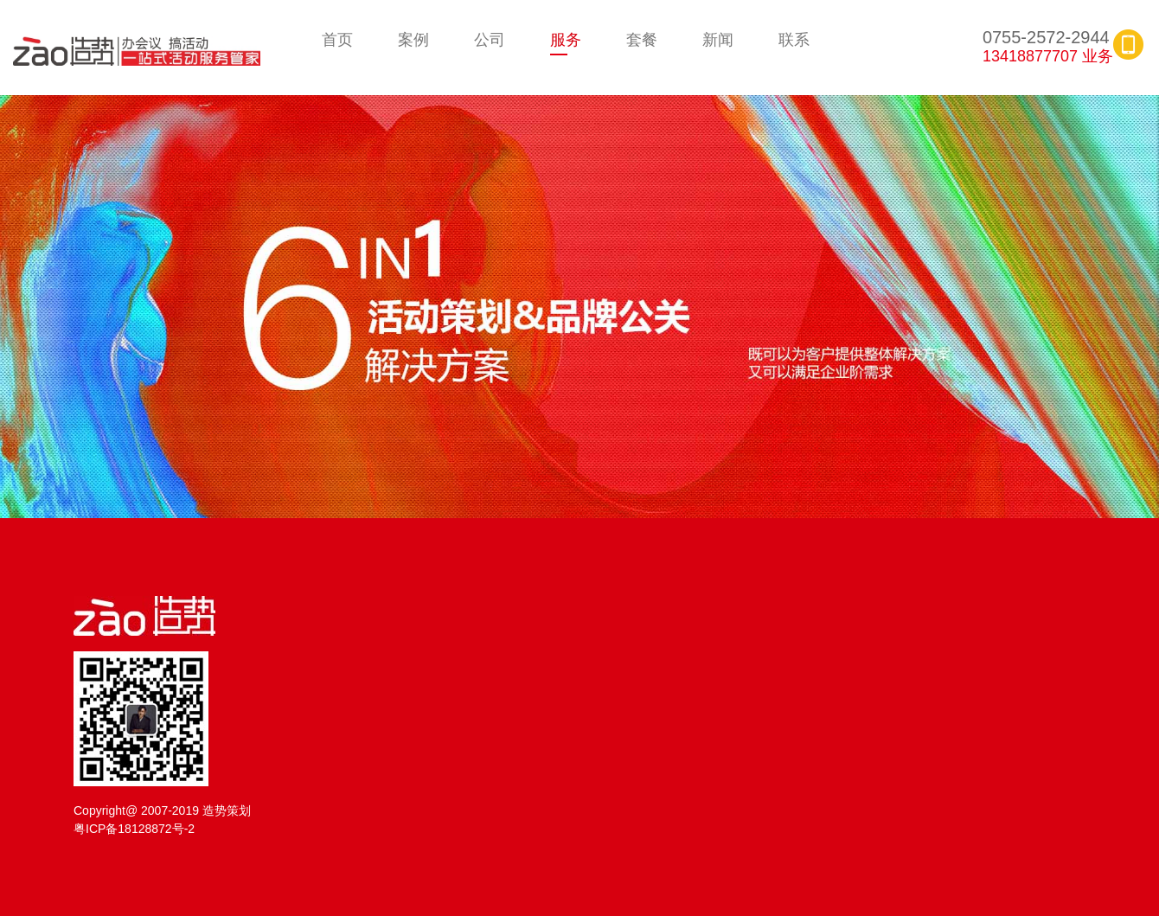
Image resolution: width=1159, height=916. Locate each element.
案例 (413, 39)
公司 (489, 39)
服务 (565, 39)
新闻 (717, 39)
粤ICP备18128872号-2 (134, 829)
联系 (794, 39)
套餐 (641, 39)
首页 (337, 39)
